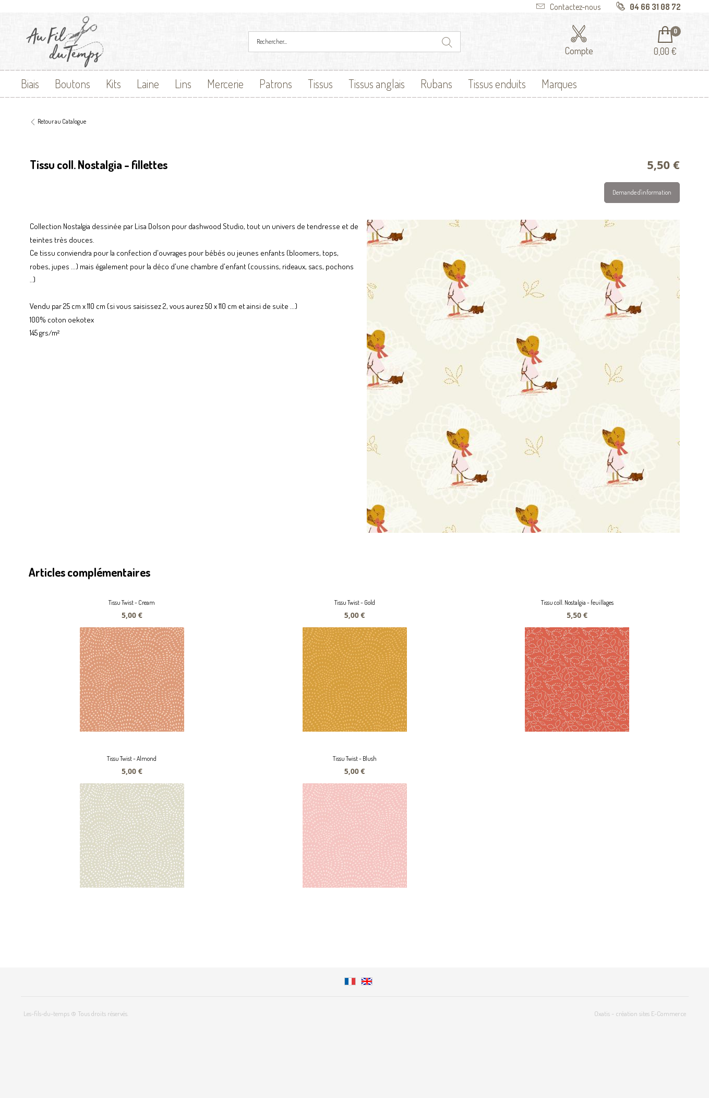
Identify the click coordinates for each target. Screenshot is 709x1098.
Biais (30, 83)
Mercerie (225, 83)
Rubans (436, 83)
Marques (559, 83)
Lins (183, 83)
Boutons (72, 83)
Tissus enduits (497, 83)
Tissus (320, 83)
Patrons (275, 83)
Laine (148, 83)
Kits (113, 83)
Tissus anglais (377, 83)
